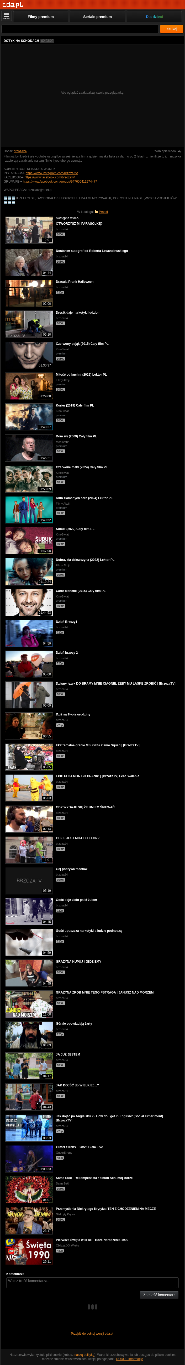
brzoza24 (20, 151)
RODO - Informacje (129, 1359)
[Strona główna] (13, 5)
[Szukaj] (80, 29)
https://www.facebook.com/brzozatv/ (49, 177)
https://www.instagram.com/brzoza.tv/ (52, 173)
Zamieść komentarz (159, 1295)
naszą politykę (84, 1355)
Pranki (103, 212)
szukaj (172, 29)
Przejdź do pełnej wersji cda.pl (92, 1333)
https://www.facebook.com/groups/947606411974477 (60, 181)
